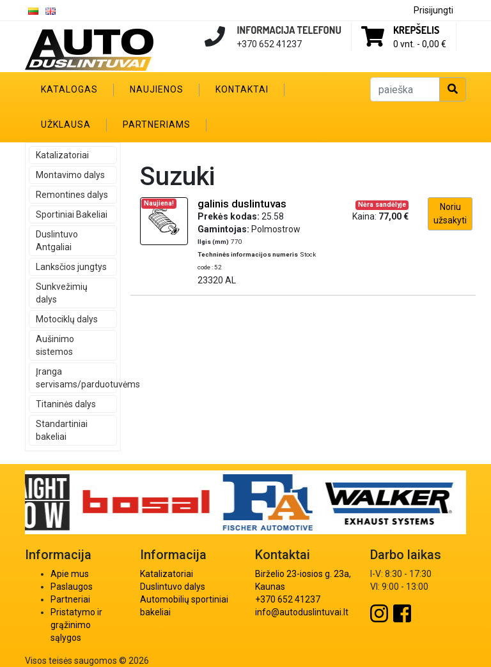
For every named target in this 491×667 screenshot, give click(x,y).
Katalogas (69, 89)
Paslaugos (72, 586)
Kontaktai (242, 89)
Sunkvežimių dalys (62, 292)
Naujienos (156, 89)
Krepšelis (416, 30)
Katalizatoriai (62, 155)
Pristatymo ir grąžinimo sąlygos (76, 625)
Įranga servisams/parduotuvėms (76, 377)
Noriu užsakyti (450, 213)
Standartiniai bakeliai (62, 430)
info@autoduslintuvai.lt (301, 612)
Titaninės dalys (66, 404)
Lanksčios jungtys (71, 267)
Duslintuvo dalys (172, 586)
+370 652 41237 (287, 599)
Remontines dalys (72, 195)
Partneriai (70, 599)
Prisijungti (433, 10)
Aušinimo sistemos (55, 345)
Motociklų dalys (67, 319)
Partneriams (157, 124)
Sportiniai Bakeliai (71, 214)
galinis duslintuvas (242, 203)
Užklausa (66, 124)
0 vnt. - (419, 44)
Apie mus (70, 574)
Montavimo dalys (70, 175)
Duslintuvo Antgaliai (57, 240)
